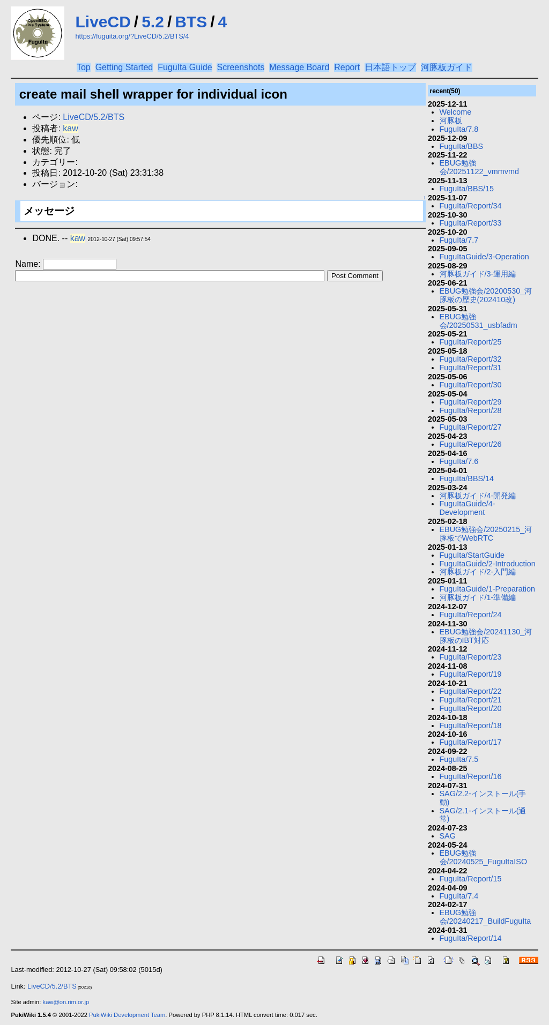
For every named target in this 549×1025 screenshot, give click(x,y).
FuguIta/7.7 (459, 240)
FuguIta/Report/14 (471, 938)
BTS (191, 22)
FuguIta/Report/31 (471, 367)
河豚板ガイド (446, 67)
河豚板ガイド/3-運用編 (478, 274)
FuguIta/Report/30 (471, 384)
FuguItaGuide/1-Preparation (487, 589)
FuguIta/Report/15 (471, 878)
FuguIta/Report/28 (471, 410)
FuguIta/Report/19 (471, 674)
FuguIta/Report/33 (471, 223)
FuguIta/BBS (462, 146)
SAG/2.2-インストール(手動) (483, 797)
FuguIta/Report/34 (471, 205)
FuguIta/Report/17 (471, 742)
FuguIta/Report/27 (471, 427)
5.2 (153, 22)
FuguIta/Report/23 (471, 657)
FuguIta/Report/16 (471, 776)
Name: (29, 263)
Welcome (456, 112)
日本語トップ (390, 67)
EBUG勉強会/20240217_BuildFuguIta (485, 916)
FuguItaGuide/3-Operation (484, 256)
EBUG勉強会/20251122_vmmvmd (479, 167)
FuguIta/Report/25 (471, 342)
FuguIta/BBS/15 (467, 188)
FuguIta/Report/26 (471, 444)
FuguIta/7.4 (459, 896)
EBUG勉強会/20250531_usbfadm (478, 321)
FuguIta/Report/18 (471, 725)
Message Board (299, 67)
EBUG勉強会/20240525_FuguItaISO (484, 857)
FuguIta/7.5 (459, 759)
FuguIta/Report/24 (471, 614)
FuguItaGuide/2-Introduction (488, 563)
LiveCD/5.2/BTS (93, 117)
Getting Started (124, 67)
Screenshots (240, 67)
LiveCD (102, 22)
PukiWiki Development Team (127, 1015)
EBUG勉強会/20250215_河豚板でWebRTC (486, 533)
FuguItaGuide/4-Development (467, 508)
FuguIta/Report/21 (471, 699)
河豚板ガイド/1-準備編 (478, 597)
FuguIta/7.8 (459, 129)
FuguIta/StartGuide (472, 555)
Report (347, 67)
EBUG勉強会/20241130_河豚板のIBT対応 (486, 636)
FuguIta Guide (185, 67)
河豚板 (451, 120)
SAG (448, 836)
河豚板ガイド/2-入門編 (478, 571)
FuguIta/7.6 (459, 461)
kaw (70, 128)
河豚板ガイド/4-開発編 (478, 495)
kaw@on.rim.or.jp (66, 1002)
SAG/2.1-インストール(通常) (483, 815)
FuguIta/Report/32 (471, 359)
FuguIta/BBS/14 (467, 478)
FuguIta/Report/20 (471, 708)
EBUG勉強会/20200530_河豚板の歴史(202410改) (486, 295)
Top (84, 67)
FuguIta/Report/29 (471, 402)
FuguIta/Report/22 (471, 691)
